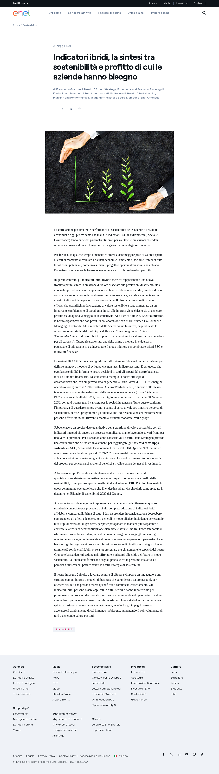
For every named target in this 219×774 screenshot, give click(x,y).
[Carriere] (188, 672)
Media (167, 3)
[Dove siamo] (30, 713)
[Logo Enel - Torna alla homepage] (21, 13)
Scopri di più (21, 708)
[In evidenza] (148, 672)
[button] (20, 3)
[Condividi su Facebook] (54, 109)
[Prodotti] (30, 677)
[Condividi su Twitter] (62, 109)
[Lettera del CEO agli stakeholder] (109, 688)
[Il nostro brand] (70, 694)
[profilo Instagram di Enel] (194, 754)
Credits (17, 756)
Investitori (182, 3)
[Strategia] (148, 677)
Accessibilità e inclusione (95, 756)
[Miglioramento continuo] (70, 719)
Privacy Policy (46, 756)
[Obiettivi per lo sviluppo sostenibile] (109, 680)
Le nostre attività (79, 12)
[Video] (70, 688)
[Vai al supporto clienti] (109, 730)
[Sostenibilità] (148, 694)
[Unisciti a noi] (30, 688)
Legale (30, 756)
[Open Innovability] (109, 705)
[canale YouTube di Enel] (186, 754)
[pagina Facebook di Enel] (163, 754)
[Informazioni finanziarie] (148, 683)
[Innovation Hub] (109, 699)
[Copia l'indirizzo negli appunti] (79, 109)
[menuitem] (163, 754)
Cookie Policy (67, 756)
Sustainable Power (65, 713)
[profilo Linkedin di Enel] (179, 754)
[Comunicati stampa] (70, 672)
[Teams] (188, 683)
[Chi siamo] (30, 672)
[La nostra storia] (30, 724)
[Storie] (30, 694)
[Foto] (70, 683)
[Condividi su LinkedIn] (71, 109)
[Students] (188, 688)
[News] (70, 677)
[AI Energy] (70, 735)
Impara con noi (160, 12)
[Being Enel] (188, 677)
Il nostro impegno (109, 12)
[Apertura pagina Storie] (16, 25)
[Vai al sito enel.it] (109, 724)
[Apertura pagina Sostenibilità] (30, 25)
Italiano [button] (121, 756)
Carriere (198, 3)
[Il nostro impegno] (30, 683)
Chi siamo (55, 12)
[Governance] (148, 699)
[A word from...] (70, 699)
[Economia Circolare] (109, 694)
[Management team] (30, 719)
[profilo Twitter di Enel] (171, 754)
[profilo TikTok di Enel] (202, 754)
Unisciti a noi (136, 12)
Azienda (153, 3)
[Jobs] (188, 694)
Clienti (96, 719)
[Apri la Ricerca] (204, 13)
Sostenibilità (64, 629)
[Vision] (30, 730)
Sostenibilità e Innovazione (101, 669)
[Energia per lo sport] (70, 730)
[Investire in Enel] (148, 688)
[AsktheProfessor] (70, 724)
